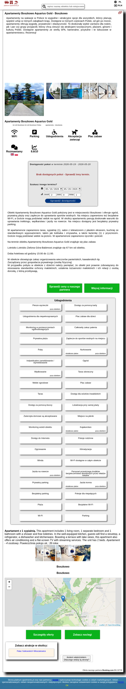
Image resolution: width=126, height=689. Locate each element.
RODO (121, 682)
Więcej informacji (102, 288)
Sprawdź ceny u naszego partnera (64, 288)
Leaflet (102, 625)
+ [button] (9, 582)
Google (55, 680)
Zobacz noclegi (82, 634)
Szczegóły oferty (43, 634)
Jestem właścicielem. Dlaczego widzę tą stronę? (76, 658)
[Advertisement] (63, 58)
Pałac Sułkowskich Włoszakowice (31, 651)
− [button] (9, 587)
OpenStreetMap (114, 625)
